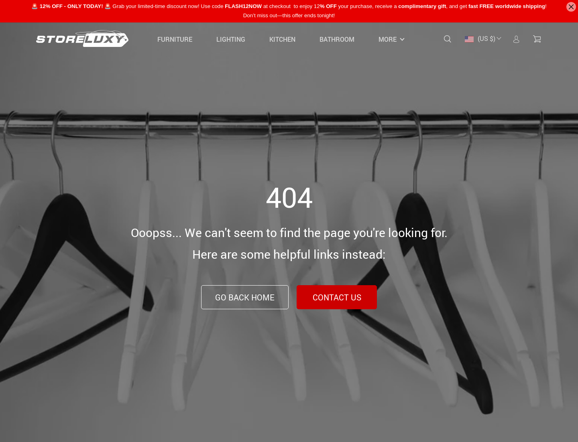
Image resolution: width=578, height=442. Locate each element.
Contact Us (337, 297)
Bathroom (337, 39)
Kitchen (282, 39)
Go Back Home (245, 297)
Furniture (174, 39)
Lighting (230, 39)
